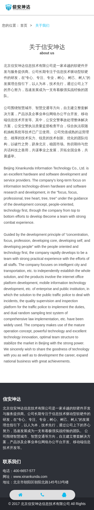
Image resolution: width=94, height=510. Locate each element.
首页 (23, 25)
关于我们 (42, 25)
